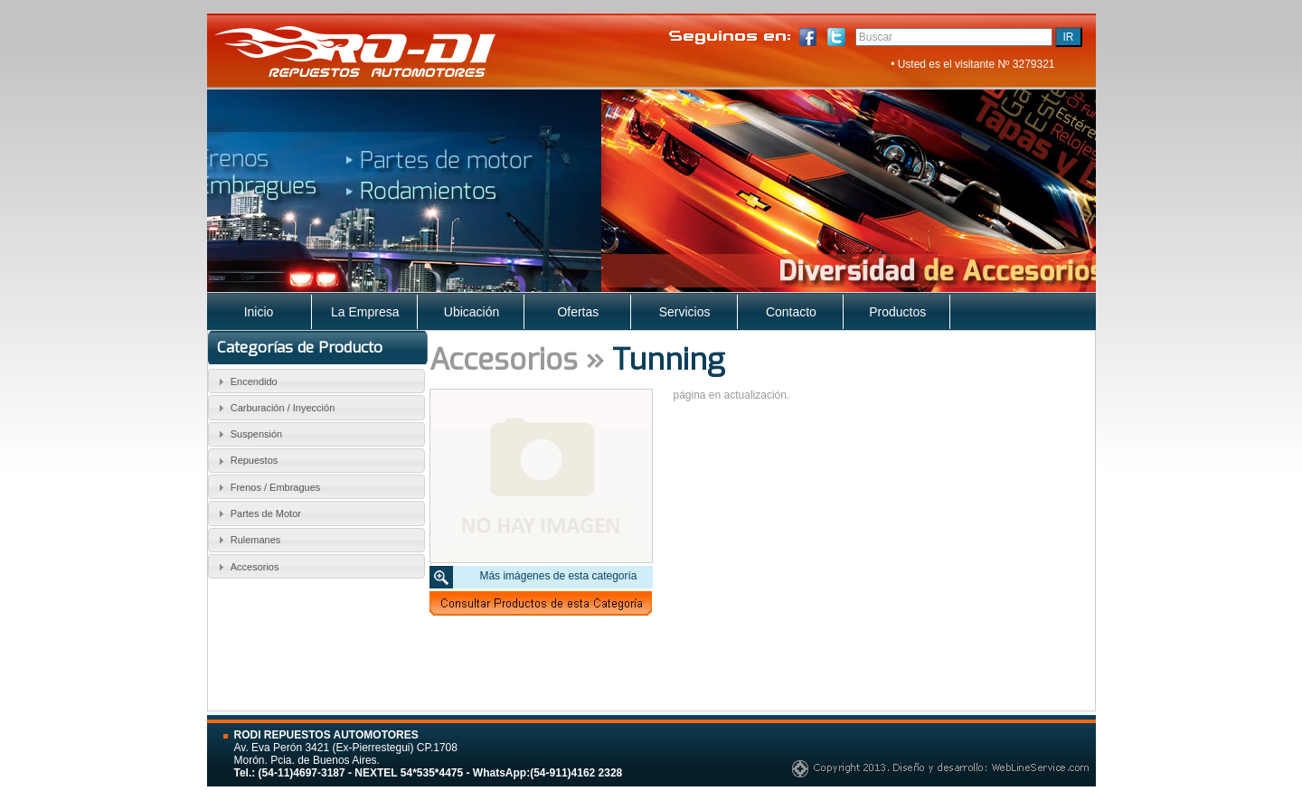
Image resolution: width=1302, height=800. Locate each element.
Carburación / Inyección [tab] (274, 407)
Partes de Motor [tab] (257, 513)
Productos (897, 312)
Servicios (685, 312)
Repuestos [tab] (245, 461)
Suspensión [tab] (247, 434)
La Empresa (365, 312)
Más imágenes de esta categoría (558, 575)
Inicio (259, 312)
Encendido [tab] (245, 381)
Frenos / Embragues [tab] (266, 487)
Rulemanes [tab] (246, 539)
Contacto (791, 312)
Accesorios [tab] (245, 567)
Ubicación (471, 312)
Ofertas (578, 312)
